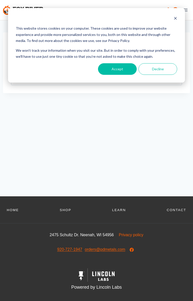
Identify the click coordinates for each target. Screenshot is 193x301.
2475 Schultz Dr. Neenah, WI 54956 (82, 235)
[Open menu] (185, 10)
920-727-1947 (69, 249)
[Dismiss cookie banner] (175, 19)
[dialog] (96, 45)
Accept (117, 69)
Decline (158, 69)
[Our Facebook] (132, 250)
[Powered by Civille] (96, 279)
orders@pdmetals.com (105, 249)
